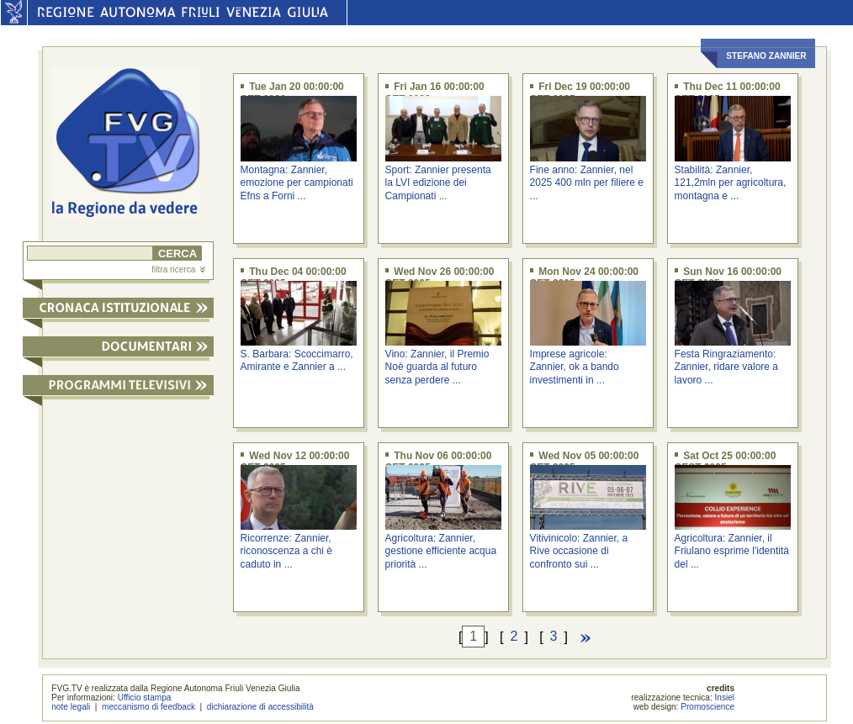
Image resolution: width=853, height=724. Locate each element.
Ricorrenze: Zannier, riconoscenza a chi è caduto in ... (286, 551)
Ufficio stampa (145, 697)
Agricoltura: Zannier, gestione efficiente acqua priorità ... (441, 551)
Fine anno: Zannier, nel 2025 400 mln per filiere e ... (587, 183)
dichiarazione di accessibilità (260, 706)
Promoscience (707, 706)
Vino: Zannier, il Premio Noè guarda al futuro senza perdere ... (437, 367)
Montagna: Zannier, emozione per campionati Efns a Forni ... (297, 183)
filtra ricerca (178, 269)
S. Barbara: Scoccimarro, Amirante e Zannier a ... (297, 360)
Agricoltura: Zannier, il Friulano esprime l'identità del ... (732, 551)
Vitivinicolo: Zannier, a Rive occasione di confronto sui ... (579, 551)
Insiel (725, 697)
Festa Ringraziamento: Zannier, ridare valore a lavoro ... (726, 367)
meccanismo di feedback (148, 706)
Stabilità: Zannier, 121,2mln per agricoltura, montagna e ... (731, 183)
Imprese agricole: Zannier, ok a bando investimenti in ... (574, 367)
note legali (70, 706)
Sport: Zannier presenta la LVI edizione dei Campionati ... (438, 183)
